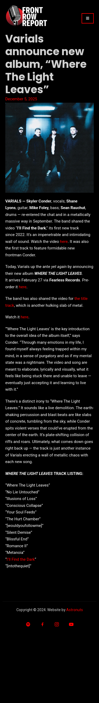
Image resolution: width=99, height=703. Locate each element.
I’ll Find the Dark (21, 559)
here (64, 241)
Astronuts (74, 610)
